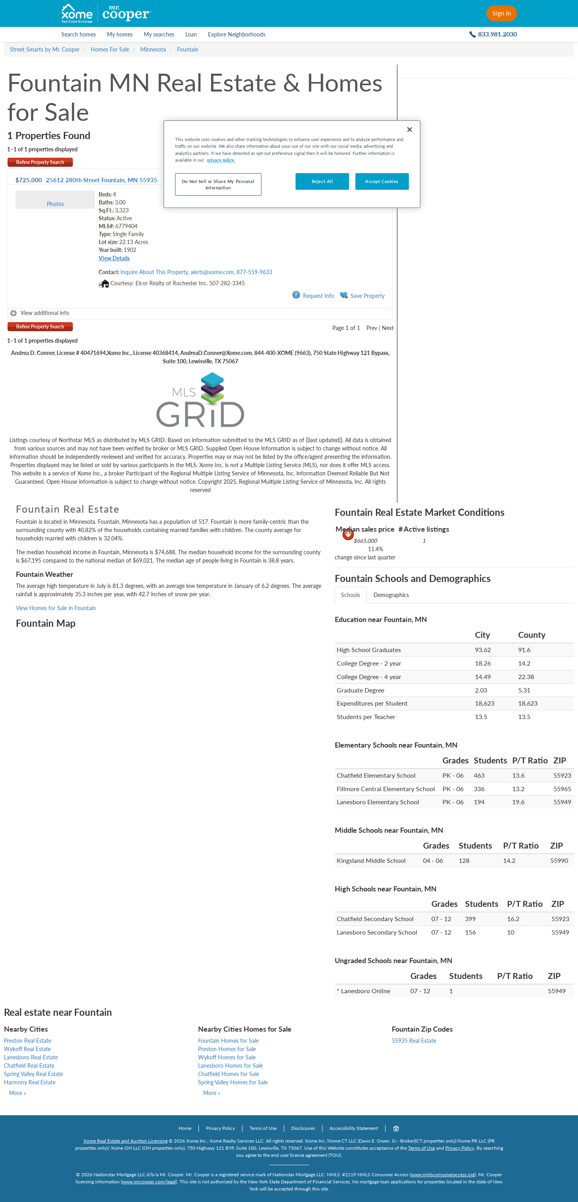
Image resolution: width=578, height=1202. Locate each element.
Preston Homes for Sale (227, 1049)
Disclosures (303, 1128)
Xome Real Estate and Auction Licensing (126, 1141)
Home (185, 1128)
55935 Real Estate (414, 1040)
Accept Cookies (382, 181)
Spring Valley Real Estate (33, 1073)
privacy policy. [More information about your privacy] (221, 159)
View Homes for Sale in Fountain (56, 608)
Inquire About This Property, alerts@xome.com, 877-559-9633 (196, 272)
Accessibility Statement (354, 1128)
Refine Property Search (40, 162)
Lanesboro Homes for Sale (230, 1065)
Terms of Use (263, 1128)
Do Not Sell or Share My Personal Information (218, 184)
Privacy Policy (220, 1128)
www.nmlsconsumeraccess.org (443, 1174)
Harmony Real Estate (29, 1082)
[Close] (409, 129)
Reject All (322, 181)
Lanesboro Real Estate (31, 1057)
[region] (292, 164)
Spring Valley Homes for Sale (233, 1082)
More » (17, 1092)
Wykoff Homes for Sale (227, 1057)
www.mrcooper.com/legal (149, 1182)
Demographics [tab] (391, 594)
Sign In (501, 13)
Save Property (362, 295)
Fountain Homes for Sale (228, 1040)
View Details (114, 258)
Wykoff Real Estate (27, 1049)
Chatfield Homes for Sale (228, 1073)
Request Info (313, 295)
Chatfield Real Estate (29, 1065)
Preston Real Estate (27, 1040)
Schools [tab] (350, 594)
